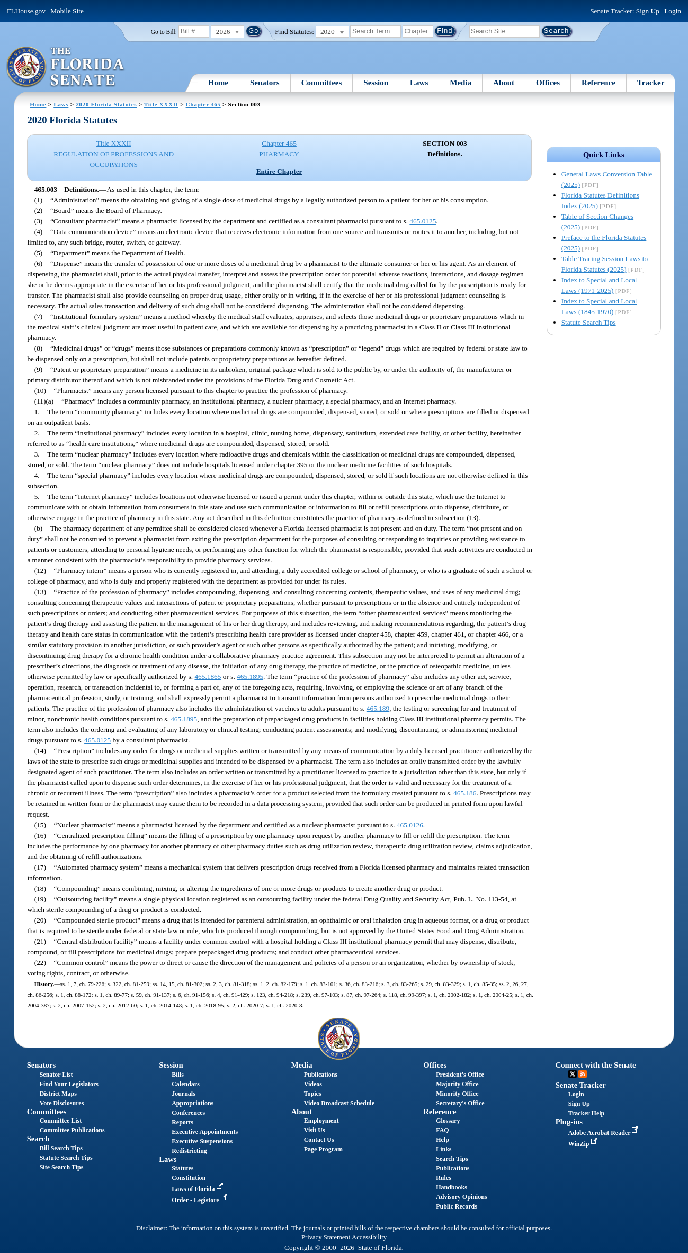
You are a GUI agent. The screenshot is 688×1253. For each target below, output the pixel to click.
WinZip (584, 1144)
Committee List (61, 1120)
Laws (419, 82)
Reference (598, 82)
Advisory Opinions (461, 1197)
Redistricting (189, 1150)
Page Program (323, 1149)
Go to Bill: (164, 32)
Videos (313, 1084)
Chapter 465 (203, 104)
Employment (321, 1120)
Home (218, 82)
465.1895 (250, 677)
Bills (178, 1074)
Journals (183, 1093)
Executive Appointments (205, 1131)
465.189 (378, 708)
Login (672, 11)
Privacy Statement (325, 1237)
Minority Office (457, 1093)
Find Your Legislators (69, 1084)
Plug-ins (569, 1121)
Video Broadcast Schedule (339, 1103)
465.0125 (422, 221)
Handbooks (451, 1187)
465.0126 (410, 825)
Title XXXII (161, 104)
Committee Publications (72, 1130)
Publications (320, 1074)
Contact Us (319, 1139)
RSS (582, 1074)
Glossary (448, 1120)
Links (443, 1149)
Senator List (56, 1074)
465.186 (464, 793)
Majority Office (457, 1084)
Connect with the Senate (596, 1065)
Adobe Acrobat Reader (604, 1132)
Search (38, 1138)
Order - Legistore (200, 1200)
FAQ (442, 1130)
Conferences (188, 1112)
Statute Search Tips (588, 322)
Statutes (182, 1168)
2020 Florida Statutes (106, 104)
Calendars (186, 1084)
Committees (321, 82)
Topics (312, 1093)
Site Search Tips (62, 1167)
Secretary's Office (460, 1103)
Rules (443, 1178)
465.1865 (207, 677)
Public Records (456, 1206)
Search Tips (452, 1158)
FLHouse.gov (26, 11)
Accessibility (369, 1237)
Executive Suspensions (202, 1141)
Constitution (188, 1178)
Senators (265, 82)
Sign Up (647, 11)
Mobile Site (67, 11)
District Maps (58, 1093)
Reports (182, 1122)
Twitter (572, 1074)
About (503, 82)
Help (442, 1139)
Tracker (650, 82)
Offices (548, 82)
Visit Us (314, 1130)
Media (460, 82)
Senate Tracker (581, 1085)
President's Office (460, 1074)
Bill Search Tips (61, 1148)
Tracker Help (586, 1113)
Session (375, 82)
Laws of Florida (198, 1189)
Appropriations (192, 1103)
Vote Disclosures (62, 1103)
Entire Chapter (279, 171)
